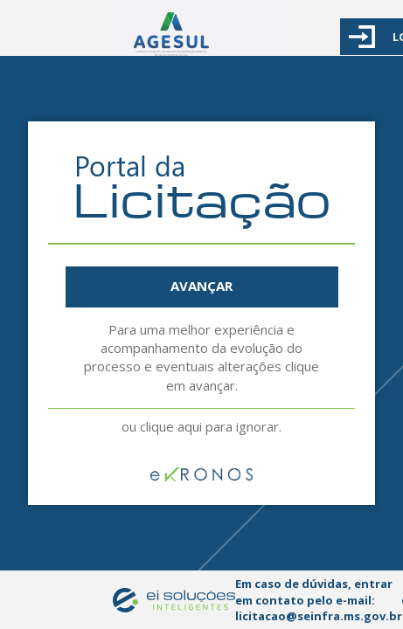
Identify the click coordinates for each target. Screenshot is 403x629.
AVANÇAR (201, 285)
